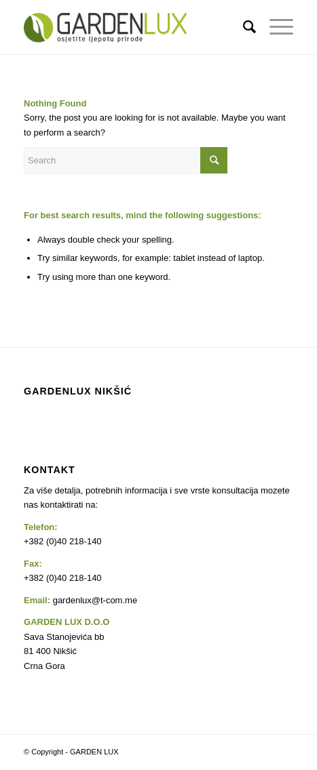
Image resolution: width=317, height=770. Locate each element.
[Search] (242, 27)
